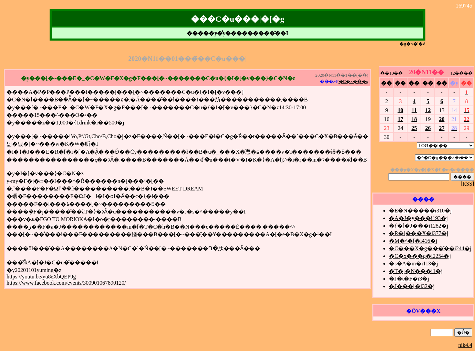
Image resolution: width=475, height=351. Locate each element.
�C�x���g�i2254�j (420, 256)
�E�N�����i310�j (420, 210)
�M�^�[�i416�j (413, 241)
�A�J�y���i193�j (418, 218)
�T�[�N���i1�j (416, 271)
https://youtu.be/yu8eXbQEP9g (41, 276)
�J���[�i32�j (411, 286)
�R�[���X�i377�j (418, 233)
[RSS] (467, 184)
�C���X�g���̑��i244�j (430, 248)
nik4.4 (465, 345)
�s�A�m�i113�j (413, 263)
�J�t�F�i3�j (409, 279)
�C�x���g (354, 81)
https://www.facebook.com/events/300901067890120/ (66, 283)
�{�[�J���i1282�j (418, 226)
